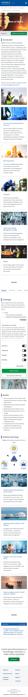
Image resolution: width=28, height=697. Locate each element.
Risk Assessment (8, 161)
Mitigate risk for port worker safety (12, 557)
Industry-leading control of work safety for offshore (13, 593)
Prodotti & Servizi (13, 8)
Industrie (5, 670)
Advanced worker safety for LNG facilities (13, 524)
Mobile (5, 261)
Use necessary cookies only (13, 375)
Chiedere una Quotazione (19, 33)
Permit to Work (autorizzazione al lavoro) (13, 124)
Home (5, 8)
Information (22, 8)
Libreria (17, 673)
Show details (20, 366)
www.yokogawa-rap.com (11, 85)
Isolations (6, 194)
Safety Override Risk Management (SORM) (10, 229)
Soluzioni (17, 670)
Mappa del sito (14, 692)
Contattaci (13, 659)
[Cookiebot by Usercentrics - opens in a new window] (20, 320)
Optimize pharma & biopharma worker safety (13, 491)
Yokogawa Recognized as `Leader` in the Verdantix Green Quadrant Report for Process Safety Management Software (13, 631)
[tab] (3, 290)
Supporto (17, 677)
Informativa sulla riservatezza (14, 691)
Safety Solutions (6, 10)
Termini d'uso (14, 689)
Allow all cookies (14, 370)
